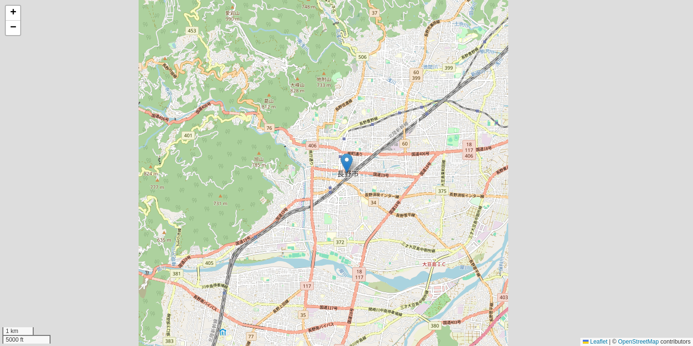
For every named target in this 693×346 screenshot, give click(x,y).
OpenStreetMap (638, 341)
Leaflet (595, 341)
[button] (347, 163)
